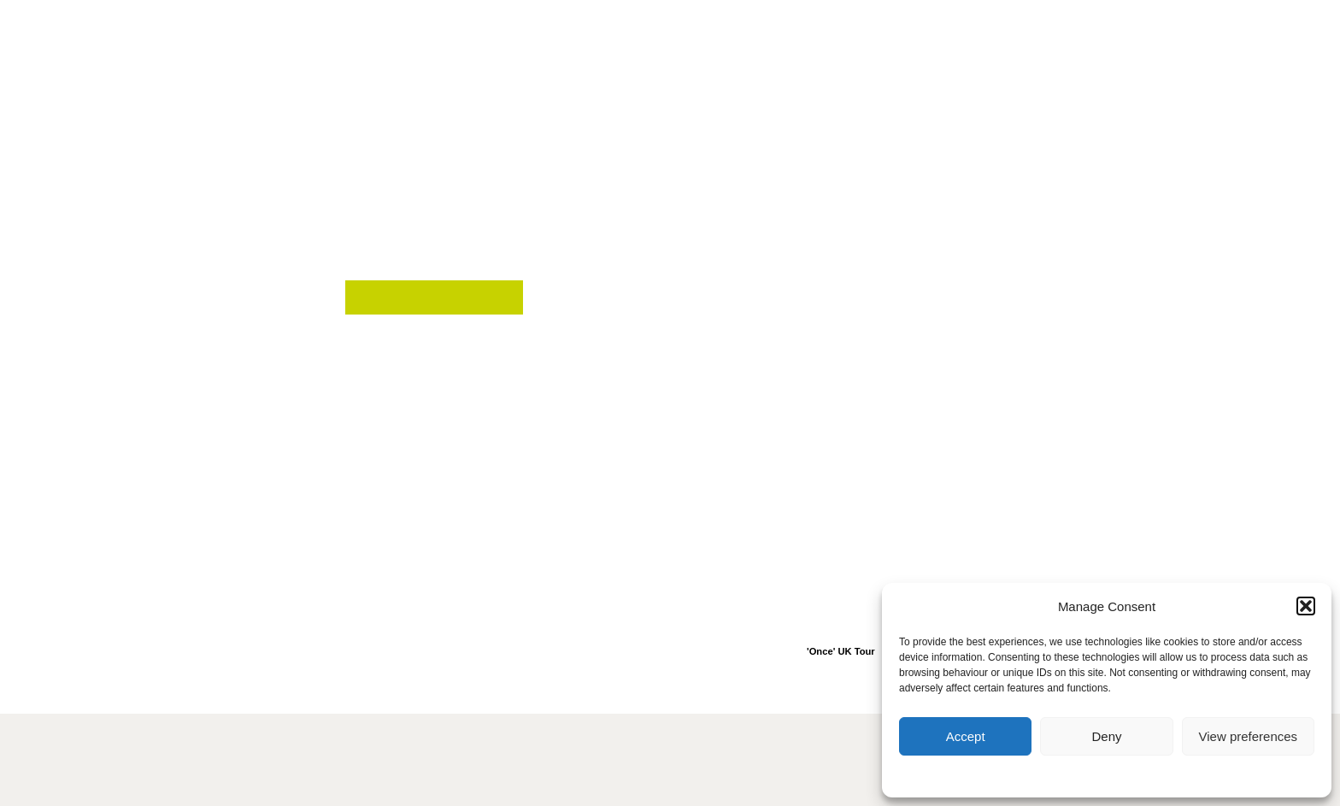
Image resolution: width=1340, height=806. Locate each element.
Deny (1106, 736)
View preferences (1248, 736)
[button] (1305, 606)
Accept (965, 736)
